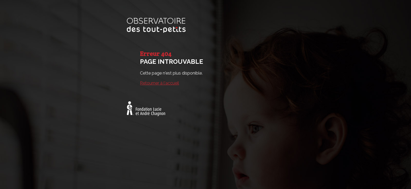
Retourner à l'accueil (159, 83)
